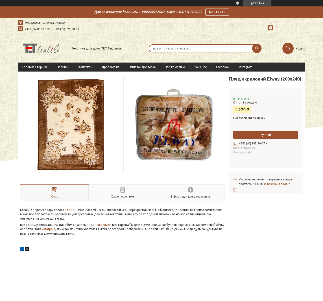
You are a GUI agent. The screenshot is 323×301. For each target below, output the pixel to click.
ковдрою (48, 229)
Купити (266, 135)
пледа (69, 210)
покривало (103, 225)
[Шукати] (257, 48)
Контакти (217, 12)
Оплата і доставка (142, 67)
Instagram (245, 67)
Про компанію (175, 67)
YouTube (200, 67)
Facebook (222, 67)
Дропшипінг (110, 67)
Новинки (63, 67)
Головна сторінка (35, 67)
